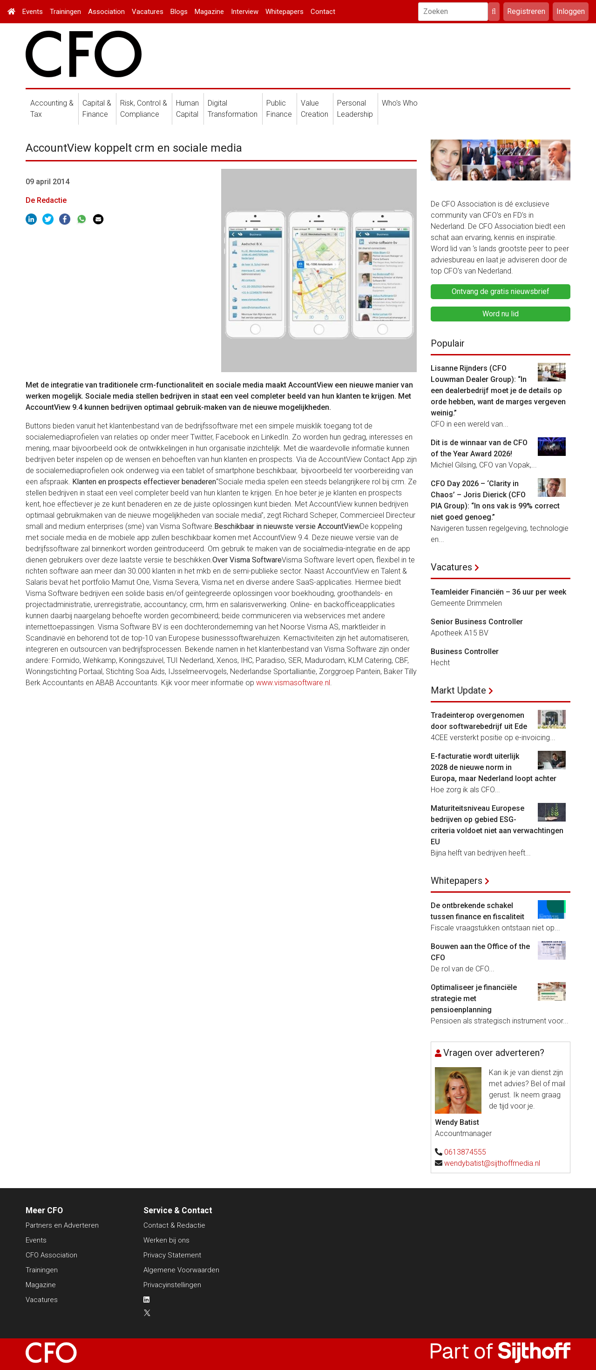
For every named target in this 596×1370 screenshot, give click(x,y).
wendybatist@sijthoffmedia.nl (492, 1163)
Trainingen (65, 11)
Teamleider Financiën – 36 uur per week (498, 592)
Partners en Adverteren (62, 1225)
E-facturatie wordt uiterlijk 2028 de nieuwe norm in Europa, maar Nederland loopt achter (493, 767)
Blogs (179, 11)
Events (32, 11)
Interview (244, 11)
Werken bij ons (166, 1240)
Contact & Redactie (174, 1225)
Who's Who (400, 103)
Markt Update (458, 690)
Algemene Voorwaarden (181, 1270)
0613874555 (465, 1152)
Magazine (209, 11)
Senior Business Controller (477, 621)
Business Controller (465, 651)
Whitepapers (284, 11)
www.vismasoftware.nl (293, 682)
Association (106, 11)
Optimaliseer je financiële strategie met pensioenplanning (474, 998)
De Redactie (46, 200)
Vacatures (147, 11)
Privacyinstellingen (172, 1285)
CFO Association (51, 1255)
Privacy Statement (172, 1255)
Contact (323, 11)
